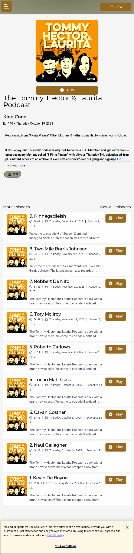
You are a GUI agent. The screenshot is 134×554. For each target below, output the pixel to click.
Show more (16, 165)
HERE (118, 159)
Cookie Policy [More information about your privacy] (55, 537)
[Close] (127, 529)
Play (67, 90)
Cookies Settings (65, 548)
